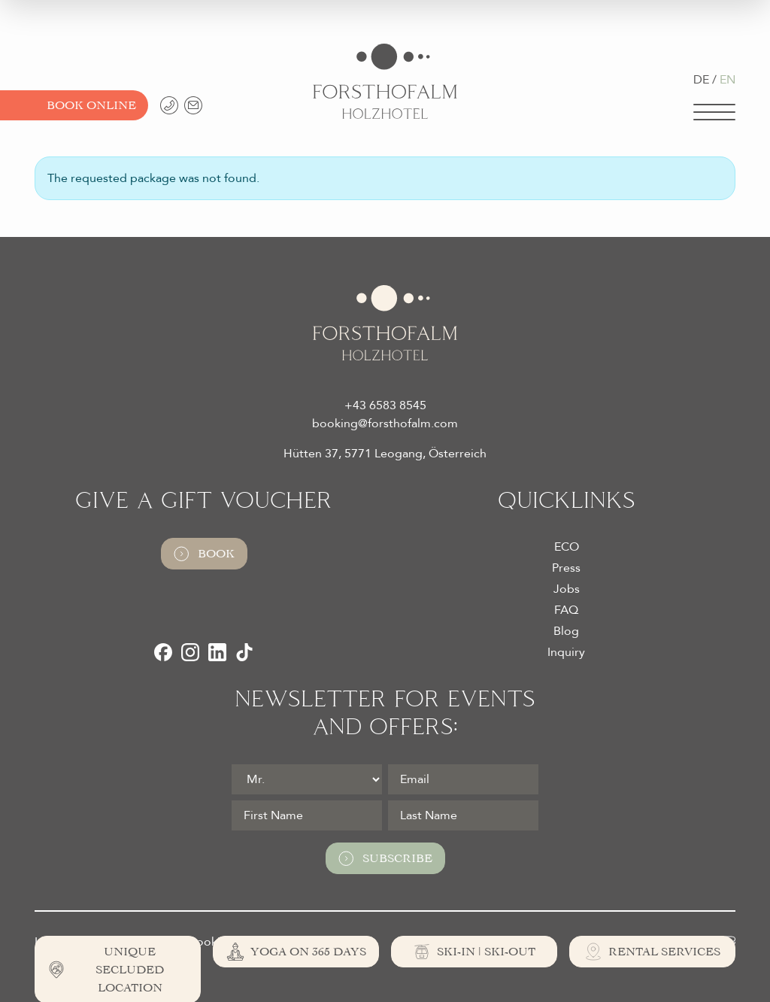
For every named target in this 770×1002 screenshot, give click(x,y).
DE (701, 79)
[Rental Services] (652, 951)
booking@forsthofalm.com (385, 423)
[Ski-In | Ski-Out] (474, 951)
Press (566, 568)
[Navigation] (714, 112)
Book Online (91, 105)
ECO (566, 547)
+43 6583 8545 (385, 405)
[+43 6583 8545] (169, 105)
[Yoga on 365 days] (296, 951)
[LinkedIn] (217, 652)
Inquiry (566, 652)
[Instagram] (190, 652)
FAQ (566, 610)
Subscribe (385, 858)
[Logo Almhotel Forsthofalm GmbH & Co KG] (385, 81)
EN (727, 79)
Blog (566, 631)
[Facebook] (163, 652)
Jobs (566, 589)
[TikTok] (244, 652)
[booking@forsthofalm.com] (193, 105)
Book (204, 553)
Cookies (210, 942)
